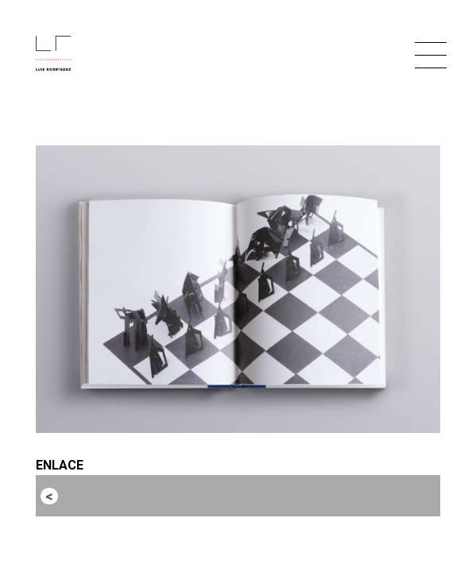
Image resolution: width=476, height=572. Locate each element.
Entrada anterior (109, 495)
